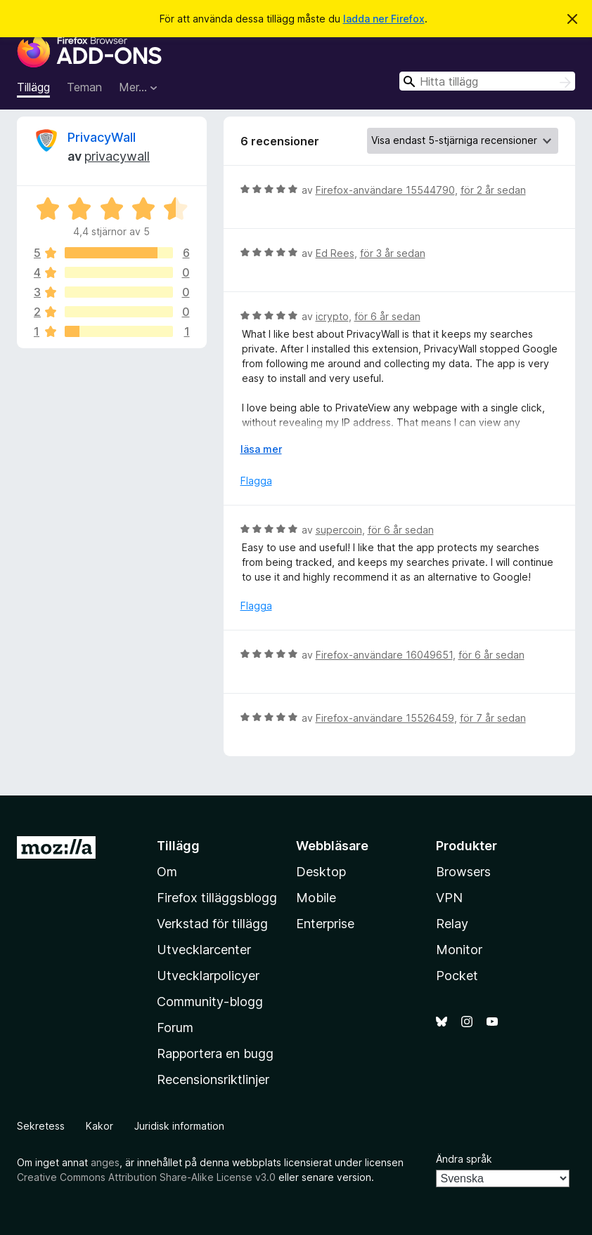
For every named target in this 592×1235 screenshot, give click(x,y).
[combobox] (487, 81)
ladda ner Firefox (384, 19)
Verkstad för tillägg (212, 923)
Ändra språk (464, 1159)
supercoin (339, 530)
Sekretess (41, 1126)
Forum (175, 1027)
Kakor (99, 1126)
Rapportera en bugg (215, 1053)
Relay (452, 923)
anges (105, 1162)
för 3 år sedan (392, 253)
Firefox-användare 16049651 (384, 655)
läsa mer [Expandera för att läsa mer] (261, 449)
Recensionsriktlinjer (213, 1079)
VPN (449, 897)
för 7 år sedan (493, 718)
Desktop (321, 871)
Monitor (459, 949)
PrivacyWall (101, 137)
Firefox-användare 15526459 (385, 718)
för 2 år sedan (493, 190)
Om (167, 871)
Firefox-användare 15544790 (385, 190)
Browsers (463, 871)
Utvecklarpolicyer (208, 975)
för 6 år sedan (387, 316)
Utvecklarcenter (204, 949)
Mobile (316, 897)
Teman (84, 87)
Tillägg (33, 87)
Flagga (256, 481)
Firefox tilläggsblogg (217, 897)
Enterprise (325, 923)
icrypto (332, 316)
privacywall (117, 156)
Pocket (457, 975)
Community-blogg (210, 1001)
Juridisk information (179, 1126)
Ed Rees (335, 253)
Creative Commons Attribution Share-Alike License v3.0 (146, 1177)
